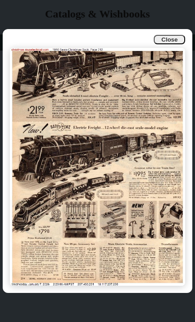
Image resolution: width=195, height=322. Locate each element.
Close (169, 39)
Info (14, 42)
